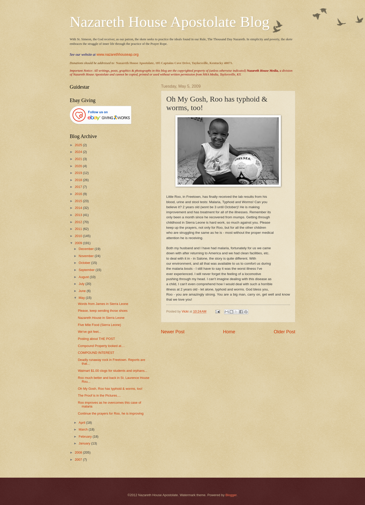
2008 (79, 452)
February (86, 436)
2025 (79, 145)
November (87, 256)
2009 (79, 243)
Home (229, 331)
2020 (79, 166)
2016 (79, 194)
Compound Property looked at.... (101, 346)
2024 (79, 152)
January (85, 443)
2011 (79, 229)
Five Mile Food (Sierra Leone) (99, 325)
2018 (79, 180)
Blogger (230, 495)
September (87, 270)
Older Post (284, 331)
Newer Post (173, 331)
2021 (79, 159)
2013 (79, 215)
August (84, 277)
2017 (79, 187)
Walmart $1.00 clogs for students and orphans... (112, 371)
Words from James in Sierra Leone (103, 304)
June (83, 291)
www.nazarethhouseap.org (118, 54)
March (83, 429)
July (82, 284)
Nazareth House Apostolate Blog (169, 21)
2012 (79, 222)
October (85, 263)
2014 (79, 208)
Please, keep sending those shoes (102, 311)
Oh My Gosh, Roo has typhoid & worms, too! (110, 389)
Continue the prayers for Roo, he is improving (110, 413)
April (82, 422)
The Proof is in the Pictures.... (99, 395)
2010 (79, 236)
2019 (79, 173)
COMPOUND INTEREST (96, 353)
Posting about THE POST (96, 339)
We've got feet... (89, 332)
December (87, 249)
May (82, 298)
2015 (79, 201)
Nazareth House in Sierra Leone (101, 318)
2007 (79, 459)
